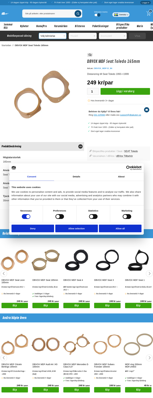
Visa (137, 35)
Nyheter (24, 26)
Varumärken (60, 26)
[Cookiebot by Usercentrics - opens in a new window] (128, 168)
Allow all (120, 228)
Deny (33, 228)
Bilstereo (80, 26)
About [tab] (121, 176)
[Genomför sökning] (78, 13)
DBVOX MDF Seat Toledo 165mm (31, 45)
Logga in (145, 2)
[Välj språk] (121, 13)
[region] (42, 146)
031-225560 (99, 115)
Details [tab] (76, 176)
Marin (140, 26)
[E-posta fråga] (146, 109)
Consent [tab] (31, 176)
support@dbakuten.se (130, 115)
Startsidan (6, 45)
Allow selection (76, 228)
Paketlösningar (100, 26)
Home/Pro (41, 26)
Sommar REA (8, 26)
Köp (9, 306)
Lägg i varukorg (117, 92)
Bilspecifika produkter (122, 26)
